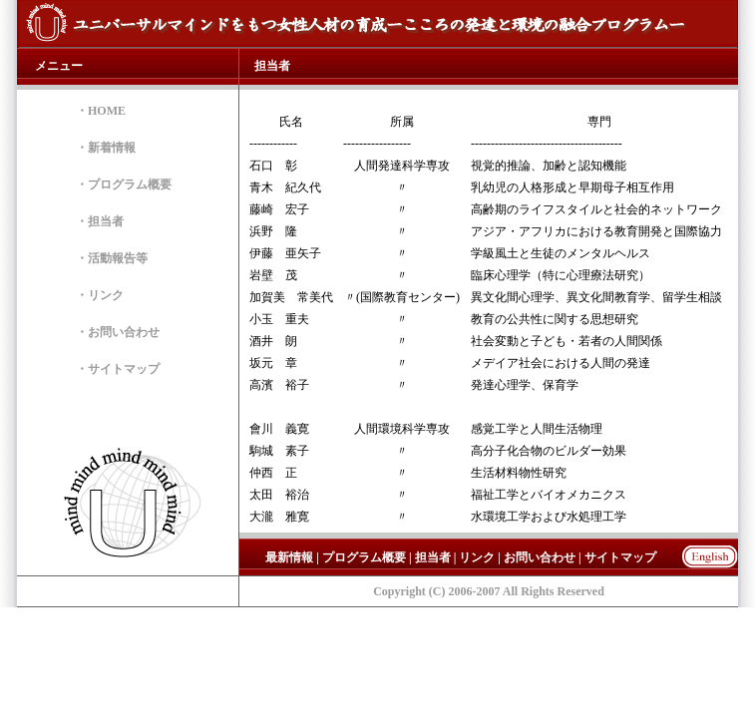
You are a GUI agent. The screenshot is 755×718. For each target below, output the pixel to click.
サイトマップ (124, 369)
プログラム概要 (130, 184)
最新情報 (289, 557)
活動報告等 (118, 258)
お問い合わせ (124, 332)
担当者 (106, 221)
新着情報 (112, 148)
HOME (107, 111)
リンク (106, 295)
